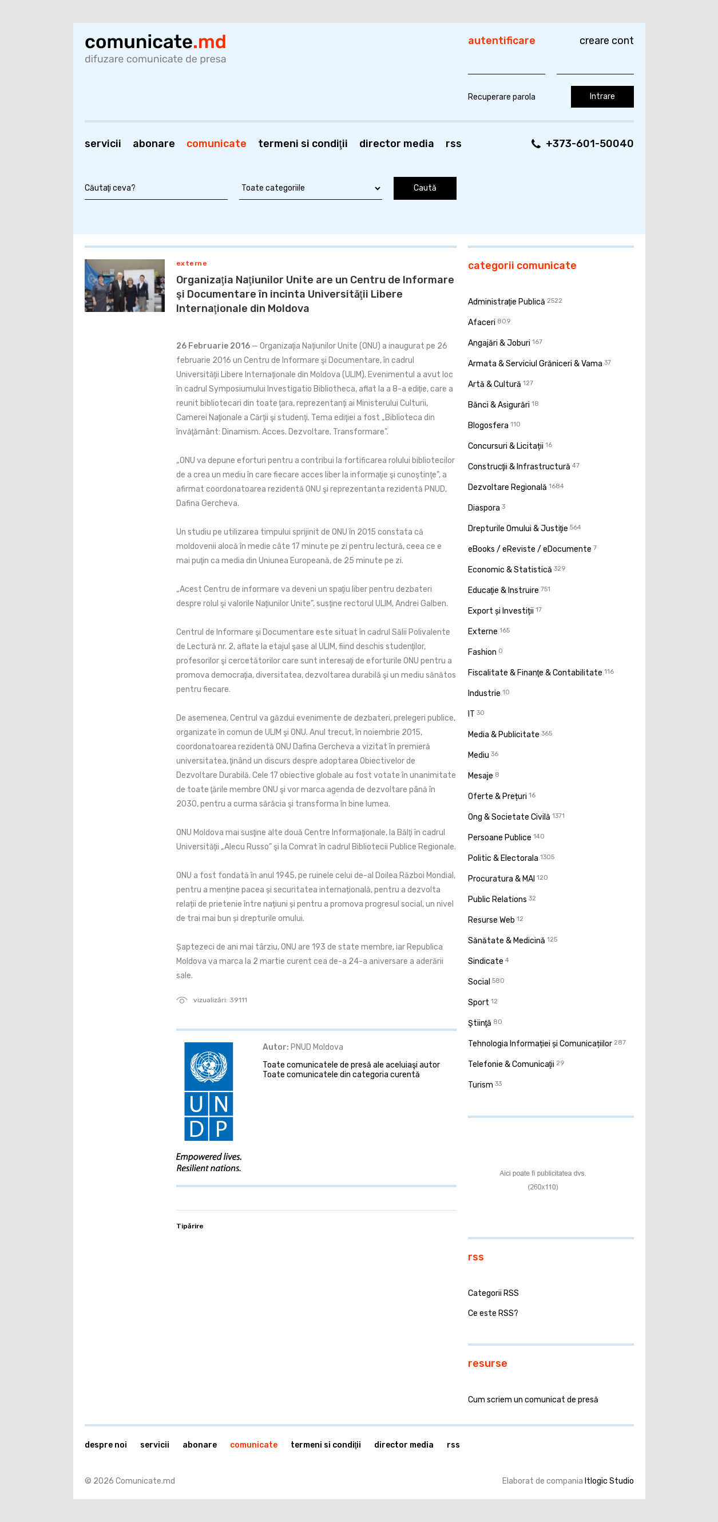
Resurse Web (491, 920)
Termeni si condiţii (303, 143)
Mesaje (480, 776)
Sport (478, 1002)
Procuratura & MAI (501, 879)
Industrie (484, 693)
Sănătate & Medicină (506, 941)
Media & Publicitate (504, 735)
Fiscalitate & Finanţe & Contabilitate (535, 673)
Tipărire (190, 1226)
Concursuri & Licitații (506, 446)
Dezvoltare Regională (507, 487)
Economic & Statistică (510, 570)
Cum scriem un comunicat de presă (533, 1400)
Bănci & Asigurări (499, 405)
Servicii (103, 143)
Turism (480, 1085)
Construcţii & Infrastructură (519, 467)
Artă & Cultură (494, 384)
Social (479, 982)
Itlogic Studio (609, 1481)
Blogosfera (488, 425)
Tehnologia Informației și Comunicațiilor (540, 1044)
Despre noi (106, 1445)
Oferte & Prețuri (497, 796)
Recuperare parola (501, 97)
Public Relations (497, 899)
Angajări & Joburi (499, 343)
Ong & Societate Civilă (509, 817)
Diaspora (484, 508)
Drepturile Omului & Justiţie (518, 528)
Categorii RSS (493, 1293)
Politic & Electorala (503, 858)
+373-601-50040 (590, 143)
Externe (192, 263)
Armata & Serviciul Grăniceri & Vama (535, 364)
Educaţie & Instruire (504, 590)
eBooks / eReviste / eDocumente (530, 549)
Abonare (154, 143)
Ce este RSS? (493, 1313)
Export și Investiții (501, 611)
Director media (396, 143)
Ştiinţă (480, 1023)
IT (471, 714)
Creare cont (607, 40)
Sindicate (485, 961)
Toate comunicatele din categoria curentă (341, 1075)
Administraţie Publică (507, 302)
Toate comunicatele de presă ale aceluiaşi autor (351, 1065)
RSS (454, 143)
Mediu (478, 755)
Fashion (482, 652)
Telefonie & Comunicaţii (511, 1064)
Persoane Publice (499, 838)
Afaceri (481, 322)
